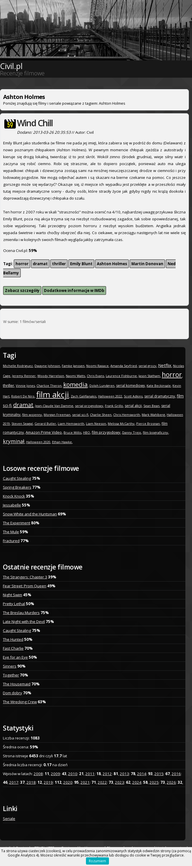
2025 (154, 782)
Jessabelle (12, 505)
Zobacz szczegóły (22, 290)
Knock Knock (14, 496)
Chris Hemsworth (126, 414)
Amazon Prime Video (44, 432)
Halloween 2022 (110, 396)
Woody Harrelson (50, 376)
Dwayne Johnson (47, 366)
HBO (86, 432)
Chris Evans (95, 376)
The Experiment (16, 522)
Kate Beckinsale (159, 385)
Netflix (164, 365)
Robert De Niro (22, 396)
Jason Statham (149, 376)
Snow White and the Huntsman (30, 514)
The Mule (11, 531)
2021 (85, 782)
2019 (48, 782)
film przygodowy (106, 432)
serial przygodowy (89, 406)
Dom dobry (12, 692)
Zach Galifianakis (83, 396)
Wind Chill (35, 123)
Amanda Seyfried (123, 366)
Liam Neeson (96, 423)
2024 (136, 782)
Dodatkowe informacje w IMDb (74, 290)
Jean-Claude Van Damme (54, 406)
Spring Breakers (17, 487)
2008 (38, 773)
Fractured (11, 540)
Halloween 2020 (38, 442)
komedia (75, 385)
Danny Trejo (131, 432)
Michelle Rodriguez (18, 366)
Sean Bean (151, 406)
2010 (72, 773)
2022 (102, 782)
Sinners (9, 666)
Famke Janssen (73, 366)
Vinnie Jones (25, 385)
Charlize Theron (49, 385)
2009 (55, 773)
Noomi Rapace (97, 366)
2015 (159, 773)
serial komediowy (130, 385)
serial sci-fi (80, 414)
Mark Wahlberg (153, 414)
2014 (141, 773)
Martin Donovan (147, 263)
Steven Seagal (22, 423)
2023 (119, 782)
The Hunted (13, 639)
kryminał (13, 441)
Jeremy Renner (24, 376)
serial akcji (133, 405)
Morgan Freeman (57, 414)
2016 (176, 773)
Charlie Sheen (101, 414)
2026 (171, 782)
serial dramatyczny (159, 396)
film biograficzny (155, 432)
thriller (59, 263)
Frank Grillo (114, 406)
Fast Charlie (13, 648)
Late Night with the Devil (24, 621)
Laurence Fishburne (121, 376)
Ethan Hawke (62, 442)
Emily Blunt (81, 263)
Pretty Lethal (14, 603)
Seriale (9, 818)
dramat (40, 263)
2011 (90, 773)
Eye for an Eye (15, 657)
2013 (124, 773)
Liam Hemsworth (71, 423)
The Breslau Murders (21, 612)
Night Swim (12, 594)
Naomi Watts (75, 376)
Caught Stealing (17, 478)
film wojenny (32, 414)
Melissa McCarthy (121, 423)
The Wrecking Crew (20, 701)
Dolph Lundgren (101, 385)
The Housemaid (16, 684)
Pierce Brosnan (148, 423)
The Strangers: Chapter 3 (25, 577)
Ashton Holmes (112, 263)
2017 (13, 782)
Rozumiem (97, 861)
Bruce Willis (72, 432)
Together (11, 675)
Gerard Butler (45, 423)
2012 (107, 773)
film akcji (52, 394)
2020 (67, 782)
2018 (31, 782)
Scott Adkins (133, 396)
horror (22, 263)
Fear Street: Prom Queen (24, 585)
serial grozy (147, 366)
